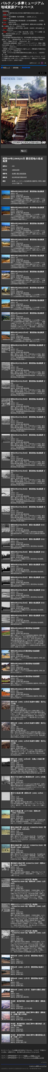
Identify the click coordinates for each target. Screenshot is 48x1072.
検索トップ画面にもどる (31, 1056)
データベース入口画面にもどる (34, 1058)
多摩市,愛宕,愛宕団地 (19, 173)
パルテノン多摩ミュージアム (38, 1066)
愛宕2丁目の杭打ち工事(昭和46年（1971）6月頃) (28, 777)
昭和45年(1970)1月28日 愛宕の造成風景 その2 (27, 525)
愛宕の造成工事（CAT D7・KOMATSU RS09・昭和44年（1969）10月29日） (28, 828)
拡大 (23, 151)
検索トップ (5, 67)
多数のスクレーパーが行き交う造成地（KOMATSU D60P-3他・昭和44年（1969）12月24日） (28, 881)
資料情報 (15, 67)
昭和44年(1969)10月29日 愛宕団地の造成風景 (27, 191)
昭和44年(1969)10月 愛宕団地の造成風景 (25, 628)
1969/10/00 (15, 170)
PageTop (44, 1062)
